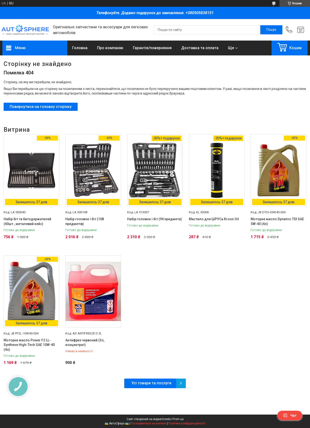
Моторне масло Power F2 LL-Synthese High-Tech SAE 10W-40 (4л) (29, 344)
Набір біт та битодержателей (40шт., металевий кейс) (27, 221)
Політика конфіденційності (186, 423)
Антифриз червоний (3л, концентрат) (84, 342)
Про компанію (110, 48)
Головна (79, 48)
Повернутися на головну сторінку (41, 106)
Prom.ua (178, 419)
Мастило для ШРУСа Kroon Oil (214, 219)
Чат (290, 415)
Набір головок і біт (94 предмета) (154, 219)
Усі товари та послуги (151, 383)
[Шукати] (271, 29)
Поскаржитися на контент (148, 423)
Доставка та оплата (199, 48)
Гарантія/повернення (152, 48)
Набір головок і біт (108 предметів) (84, 221)
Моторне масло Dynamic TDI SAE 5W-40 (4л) (277, 221)
